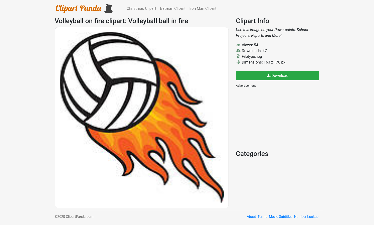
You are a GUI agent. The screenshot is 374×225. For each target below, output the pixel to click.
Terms (262, 217)
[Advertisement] (271, 118)
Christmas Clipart (141, 8)
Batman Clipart (172, 8)
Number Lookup (306, 217)
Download (277, 75)
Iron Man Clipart (202, 8)
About (251, 217)
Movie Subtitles (280, 217)
